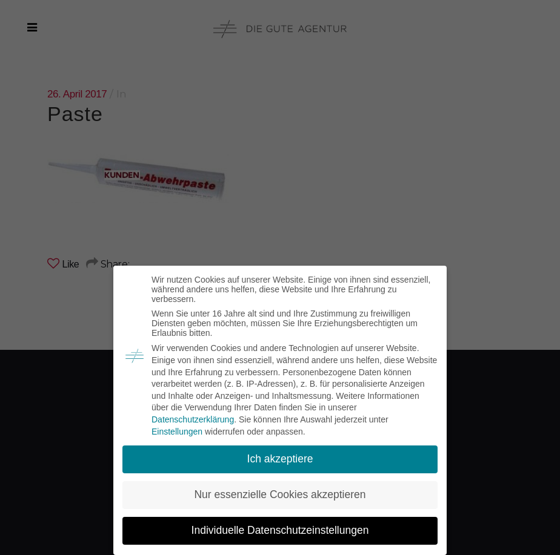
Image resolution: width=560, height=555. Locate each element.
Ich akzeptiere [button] (280, 459)
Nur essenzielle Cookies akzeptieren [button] (279, 494)
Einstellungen (177, 431)
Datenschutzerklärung (193, 419)
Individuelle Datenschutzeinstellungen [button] (280, 530)
